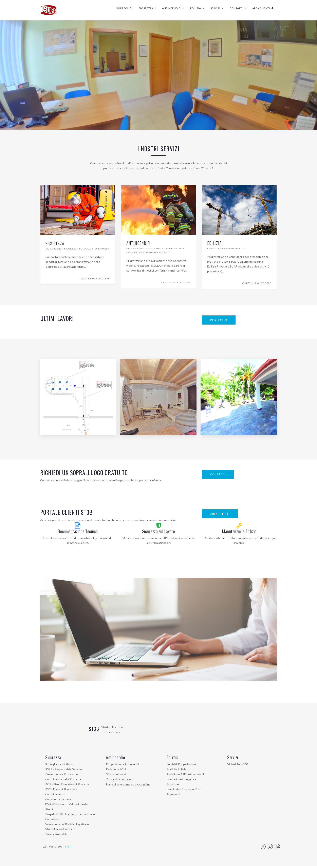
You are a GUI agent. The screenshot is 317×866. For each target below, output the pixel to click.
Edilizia (197, 8)
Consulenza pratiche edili (226, 248)
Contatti (238, 8)
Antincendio (173, 8)
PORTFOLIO (218, 320)
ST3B (94, 728)
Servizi (217, 8)
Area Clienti (263, 8)
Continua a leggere (95, 278)
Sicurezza (147, 8)
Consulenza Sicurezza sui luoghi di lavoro (77, 248)
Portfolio (124, 8)
